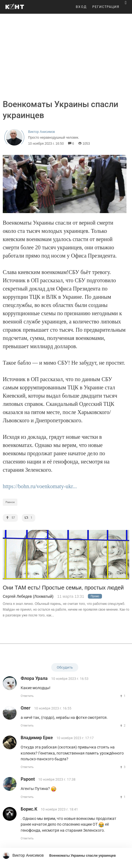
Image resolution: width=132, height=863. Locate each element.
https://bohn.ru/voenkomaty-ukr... (40, 486)
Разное (10, 502)
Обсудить (65, 667)
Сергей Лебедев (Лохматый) (28, 596)
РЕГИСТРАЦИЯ (105, 7)
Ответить (27, 696)
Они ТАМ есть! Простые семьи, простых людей (63, 588)
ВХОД (81, 7)
